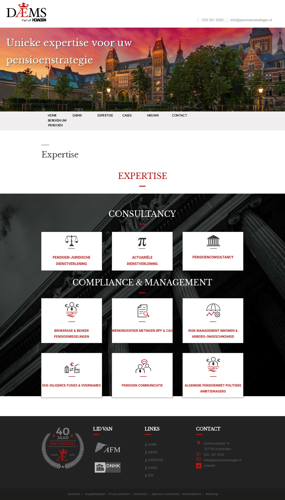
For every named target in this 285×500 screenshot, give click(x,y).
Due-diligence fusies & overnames (71, 385)
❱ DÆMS (151, 452)
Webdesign (212, 494)
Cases (126, 115)
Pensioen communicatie (142, 385)
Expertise (105, 115)
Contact (179, 115)
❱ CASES (151, 468)
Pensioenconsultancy (213, 257)
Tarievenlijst (140, 494)
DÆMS (77, 115)
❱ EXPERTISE (154, 460)
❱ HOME (151, 444)
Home (52, 115)
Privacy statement (119, 494)
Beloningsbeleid (191, 494)
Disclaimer (74, 494)
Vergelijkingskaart (95, 494)
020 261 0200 (210, 20)
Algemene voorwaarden (165, 494)
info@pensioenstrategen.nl (248, 20)
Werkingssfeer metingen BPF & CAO (142, 331)
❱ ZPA (149, 475)
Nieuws (153, 115)
